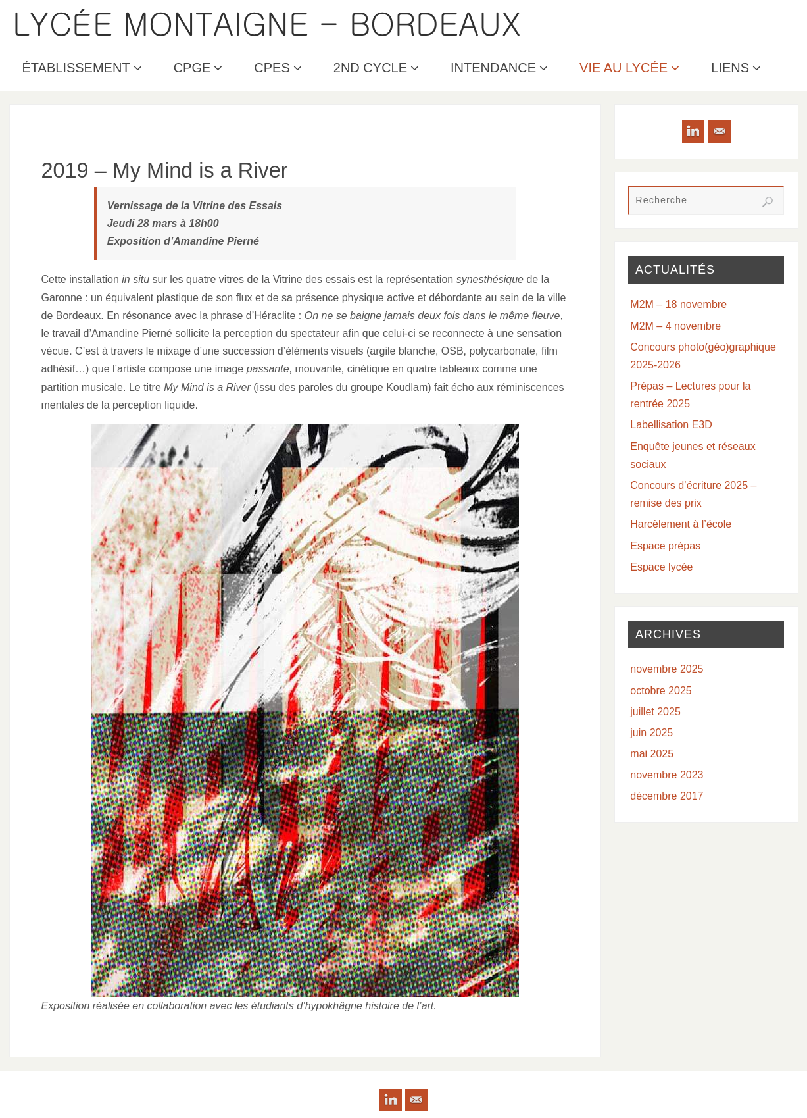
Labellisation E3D (671, 424)
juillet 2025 (655, 711)
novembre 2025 (666, 668)
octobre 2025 (660, 690)
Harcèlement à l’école (680, 524)
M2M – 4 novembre (675, 326)
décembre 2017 (666, 795)
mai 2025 (651, 753)
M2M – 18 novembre (678, 304)
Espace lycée (661, 566)
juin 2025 (651, 732)
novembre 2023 (666, 774)
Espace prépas (665, 545)
